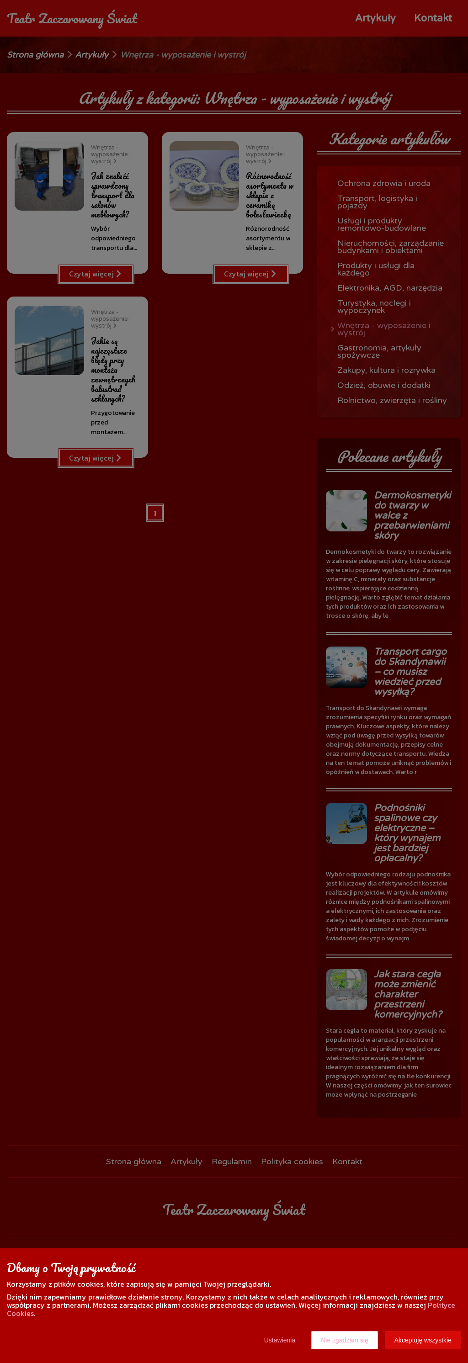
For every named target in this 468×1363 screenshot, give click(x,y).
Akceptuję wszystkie (423, 1340)
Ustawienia (279, 1340)
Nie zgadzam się (344, 1340)
